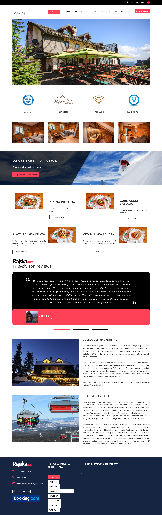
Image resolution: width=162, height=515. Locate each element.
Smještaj (63, 111)
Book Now (142, 11)
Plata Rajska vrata (28, 234)
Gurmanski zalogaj (129, 202)
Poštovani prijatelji (97, 396)
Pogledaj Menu (57, 217)
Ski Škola (28, 112)
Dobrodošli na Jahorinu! (100, 339)
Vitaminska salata (98, 234)
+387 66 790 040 (23, 478)
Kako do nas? (134, 111)
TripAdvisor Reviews (31, 266)
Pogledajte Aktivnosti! (26, 175)
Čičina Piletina (62, 202)
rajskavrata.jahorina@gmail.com (30, 484)
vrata (22, 261)
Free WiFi (98, 111)
